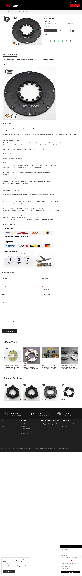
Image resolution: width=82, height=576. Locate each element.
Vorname (4, 279)
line (54, 41)
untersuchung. (74, 6)
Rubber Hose (24, 433)
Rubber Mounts (25, 428)
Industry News (65, 426)
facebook (50, 41)
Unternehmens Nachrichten (69, 424)
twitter (59, 41)
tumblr (71, 41)
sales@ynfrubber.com (13, 153)
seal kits (36, 134)
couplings (5, 134)
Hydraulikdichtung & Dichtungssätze (27, 431)
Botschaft (5, 302)
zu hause (4, 12)
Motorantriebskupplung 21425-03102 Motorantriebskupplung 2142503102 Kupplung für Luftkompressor (50, 367)
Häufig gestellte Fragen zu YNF (49, 424)
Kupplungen (11, 12)
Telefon (4, 294)
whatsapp (63, 41)
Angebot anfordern (50, 31)
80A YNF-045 (64, 402)
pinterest (67, 41)
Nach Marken (25, 424)
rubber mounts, (13, 134)
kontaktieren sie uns (64, 31)
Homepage (24, 6)
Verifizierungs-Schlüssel (9, 322)
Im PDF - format (73, 30)
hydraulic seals (27, 134)
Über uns (42, 6)
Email (4, 286)
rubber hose (20, 134)
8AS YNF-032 (7, 402)
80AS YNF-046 (45, 402)
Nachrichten (51, 6)
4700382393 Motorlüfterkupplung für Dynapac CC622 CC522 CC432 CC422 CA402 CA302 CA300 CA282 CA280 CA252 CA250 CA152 (69, 367)
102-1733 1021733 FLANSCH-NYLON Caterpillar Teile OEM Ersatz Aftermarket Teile (11, 367)
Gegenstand (46, 294)
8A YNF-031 (26, 402)
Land (44, 286)
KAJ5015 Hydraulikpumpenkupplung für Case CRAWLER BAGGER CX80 (31, 367)
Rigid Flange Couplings (22, 12)
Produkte (33, 6)
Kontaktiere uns (5, 426)
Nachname (45, 279)
